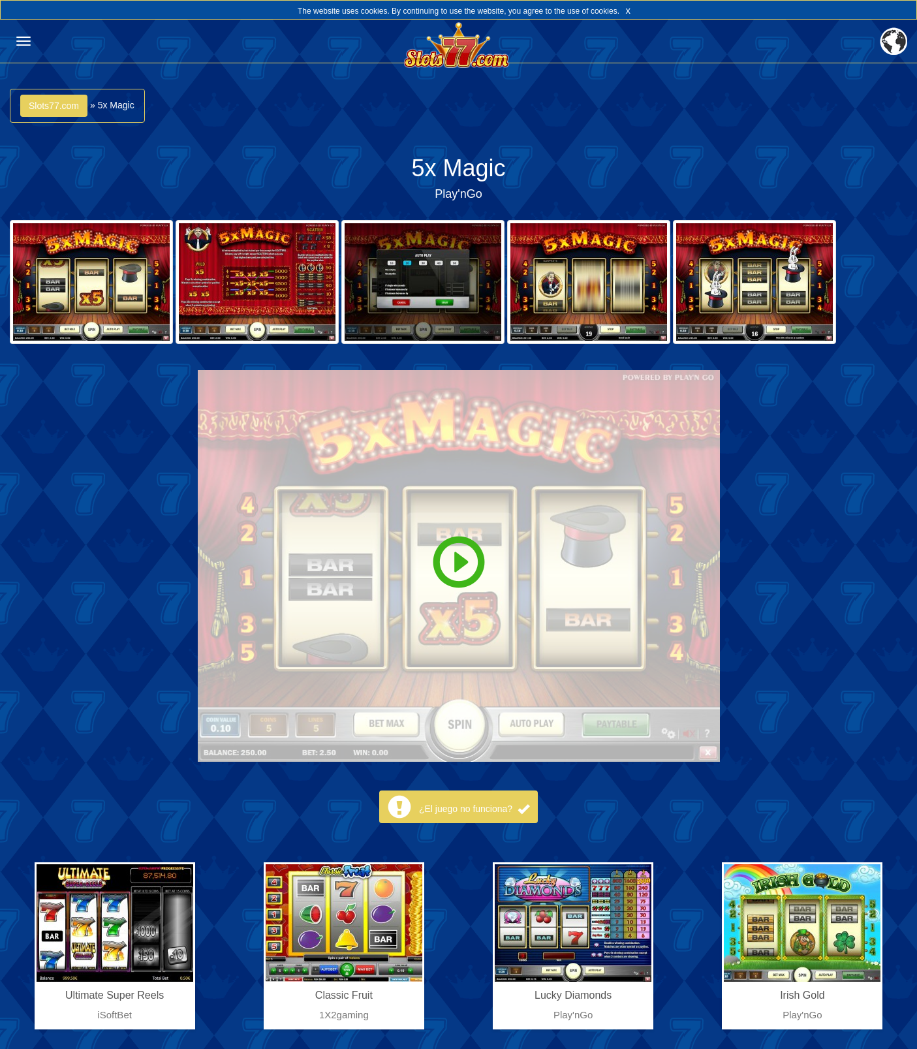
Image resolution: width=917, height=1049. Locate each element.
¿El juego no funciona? (474, 809)
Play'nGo (458, 193)
